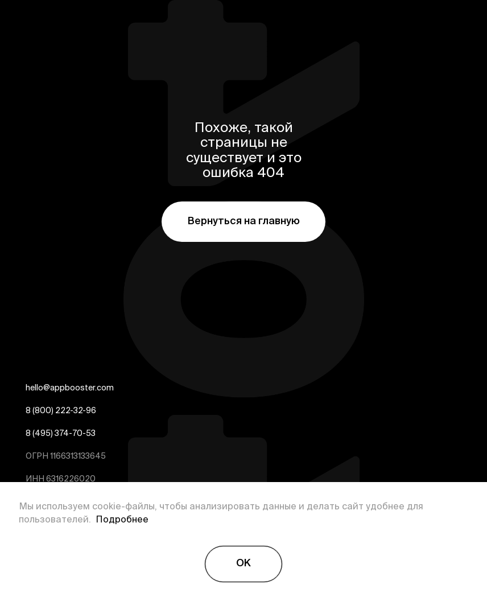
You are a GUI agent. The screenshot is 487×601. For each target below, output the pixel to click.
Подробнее (119, 520)
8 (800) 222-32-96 (61, 411)
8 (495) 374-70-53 (61, 434)
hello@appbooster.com (70, 389)
